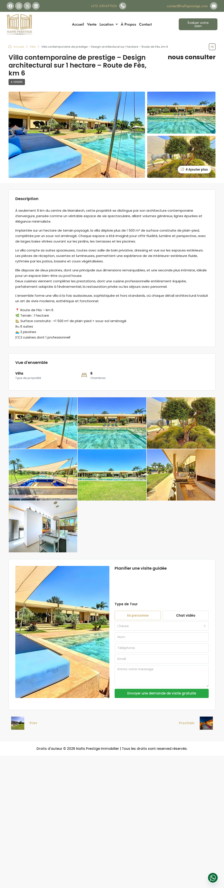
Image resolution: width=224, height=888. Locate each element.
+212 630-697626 (104, 5)
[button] (212, 47)
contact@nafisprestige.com (189, 5)
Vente (91, 24)
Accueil (78, 24)
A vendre (17, 82)
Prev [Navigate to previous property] (33, 723)
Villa (33, 47)
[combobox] (162, 626)
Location (109, 24)
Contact (145, 24)
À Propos (128, 24)
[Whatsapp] (213, 878)
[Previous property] (17, 723)
